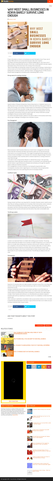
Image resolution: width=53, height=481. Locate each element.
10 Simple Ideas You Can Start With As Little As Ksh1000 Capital (42, 423)
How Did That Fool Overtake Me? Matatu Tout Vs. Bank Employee (41, 437)
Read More (15, 415)
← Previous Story (39, 325)
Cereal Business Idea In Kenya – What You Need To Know (41, 471)
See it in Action (13, 401)
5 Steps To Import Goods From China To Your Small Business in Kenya (41, 457)
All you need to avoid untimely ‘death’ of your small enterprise (32, 345)
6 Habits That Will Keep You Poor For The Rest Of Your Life (41, 417)
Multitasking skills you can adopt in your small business (30, 339)
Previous (47, 329)
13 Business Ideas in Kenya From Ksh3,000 (41, 409)
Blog (50, 5)
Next (50, 329)
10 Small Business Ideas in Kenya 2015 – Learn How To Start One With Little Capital (41, 464)
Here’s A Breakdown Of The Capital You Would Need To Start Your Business (41, 444)
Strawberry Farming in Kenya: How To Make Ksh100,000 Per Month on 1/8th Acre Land (42, 451)
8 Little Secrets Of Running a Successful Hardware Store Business (41, 430)
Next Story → (48, 325)
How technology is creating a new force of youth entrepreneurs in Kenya (28, 333)
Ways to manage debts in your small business (27, 351)
